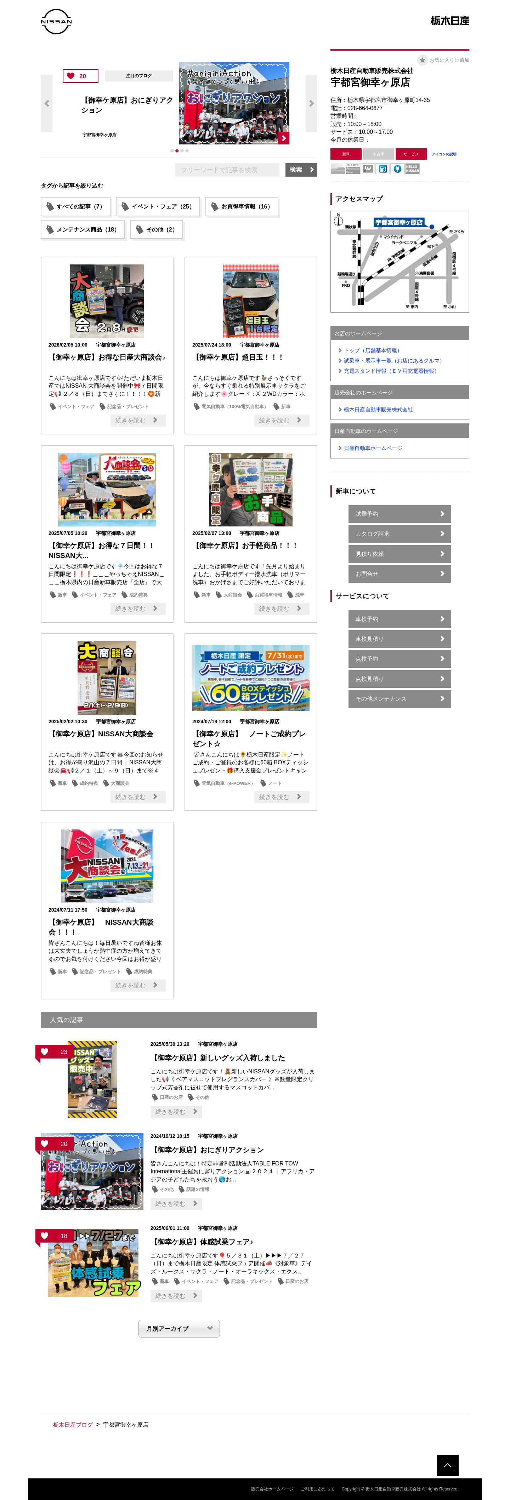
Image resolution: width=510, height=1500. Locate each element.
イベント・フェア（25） (163, 207)
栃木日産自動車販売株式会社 (378, 409)
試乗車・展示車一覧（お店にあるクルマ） (394, 361)
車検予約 (367, 619)
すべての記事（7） (81, 207)
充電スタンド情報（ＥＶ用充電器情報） (392, 371)
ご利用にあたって (318, 1489)
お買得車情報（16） (247, 207)
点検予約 (367, 659)
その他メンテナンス (381, 699)
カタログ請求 (373, 534)
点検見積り (370, 679)
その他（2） (162, 230)
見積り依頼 (370, 554)
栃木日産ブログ (73, 1425)
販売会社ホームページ (272, 1489)
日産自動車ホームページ (373, 448)
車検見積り (370, 639)
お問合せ (367, 574)
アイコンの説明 (444, 154)
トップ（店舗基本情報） (373, 350)
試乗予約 (367, 514)
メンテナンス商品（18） (88, 230)
